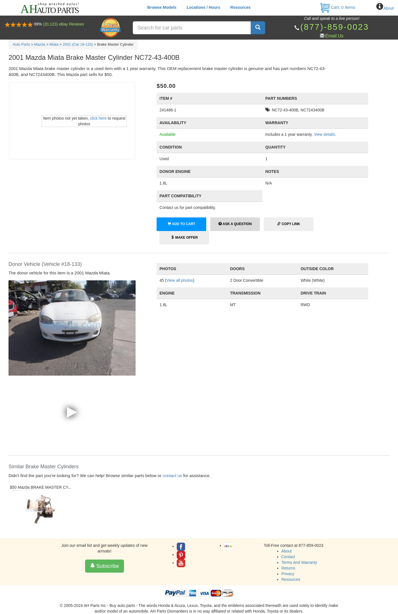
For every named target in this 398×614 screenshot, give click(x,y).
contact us (172, 475)
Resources (240, 7)
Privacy (287, 573)
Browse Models (161, 7)
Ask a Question (235, 224)
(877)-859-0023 (334, 26)
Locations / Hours (203, 7)
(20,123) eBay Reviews (63, 24)
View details (324, 134)
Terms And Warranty (299, 562)
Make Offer (184, 238)
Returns (288, 568)
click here (98, 118)
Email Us (334, 35)
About (388, 8)
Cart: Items (337, 7)
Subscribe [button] (104, 566)
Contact (288, 556)
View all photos (179, 280)
